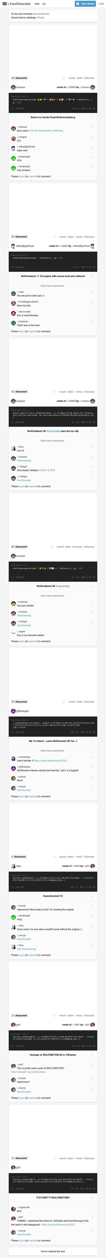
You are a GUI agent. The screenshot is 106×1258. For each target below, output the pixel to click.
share (79, 78)
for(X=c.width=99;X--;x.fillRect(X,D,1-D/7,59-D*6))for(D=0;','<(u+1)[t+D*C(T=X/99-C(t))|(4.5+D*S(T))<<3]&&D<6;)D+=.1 (53, 881)
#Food (40, 17)
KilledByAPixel (25, 246)
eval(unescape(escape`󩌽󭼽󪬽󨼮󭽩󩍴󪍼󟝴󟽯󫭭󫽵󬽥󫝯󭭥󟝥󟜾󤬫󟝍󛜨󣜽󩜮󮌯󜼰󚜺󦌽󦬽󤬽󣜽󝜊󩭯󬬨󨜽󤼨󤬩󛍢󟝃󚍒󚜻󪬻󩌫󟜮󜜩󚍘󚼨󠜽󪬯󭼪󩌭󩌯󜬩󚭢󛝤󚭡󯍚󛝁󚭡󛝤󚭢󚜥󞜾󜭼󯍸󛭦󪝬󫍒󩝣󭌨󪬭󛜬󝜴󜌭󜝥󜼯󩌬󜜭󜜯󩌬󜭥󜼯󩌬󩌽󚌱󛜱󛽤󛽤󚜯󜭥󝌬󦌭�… (53, 261)
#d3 (19, 949)
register (33, 176)
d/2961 (43, 470)
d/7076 (51, 470)
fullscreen (89, 78)
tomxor (20, 87)
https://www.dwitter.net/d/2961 (50, 760)
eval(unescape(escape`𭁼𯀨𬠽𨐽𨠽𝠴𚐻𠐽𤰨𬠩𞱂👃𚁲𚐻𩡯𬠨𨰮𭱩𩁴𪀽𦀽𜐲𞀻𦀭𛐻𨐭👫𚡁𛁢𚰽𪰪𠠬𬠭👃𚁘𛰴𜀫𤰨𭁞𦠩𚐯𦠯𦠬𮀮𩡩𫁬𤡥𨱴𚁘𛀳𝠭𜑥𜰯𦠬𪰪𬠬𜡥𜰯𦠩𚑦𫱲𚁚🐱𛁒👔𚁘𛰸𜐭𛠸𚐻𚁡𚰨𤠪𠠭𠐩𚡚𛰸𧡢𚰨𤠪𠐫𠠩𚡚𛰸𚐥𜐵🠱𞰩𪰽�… (53, 571)
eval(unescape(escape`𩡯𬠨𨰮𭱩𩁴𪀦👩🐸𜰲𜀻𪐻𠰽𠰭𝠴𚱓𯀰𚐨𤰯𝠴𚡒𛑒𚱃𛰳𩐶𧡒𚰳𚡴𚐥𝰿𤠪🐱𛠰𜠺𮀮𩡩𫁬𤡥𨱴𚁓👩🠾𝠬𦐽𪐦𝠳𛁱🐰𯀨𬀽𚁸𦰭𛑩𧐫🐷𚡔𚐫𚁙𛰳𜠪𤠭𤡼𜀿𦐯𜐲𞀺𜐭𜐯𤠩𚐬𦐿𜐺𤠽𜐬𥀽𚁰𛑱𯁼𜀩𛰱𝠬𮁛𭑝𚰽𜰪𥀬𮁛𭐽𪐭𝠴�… (53, 102)
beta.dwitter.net (41, 13)
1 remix (78, 236)
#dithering (57, 130)
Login (101, 3)
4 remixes (77, 546)
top (44, 3)
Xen (18, 865)
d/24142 (32, 130)
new (37, 3)
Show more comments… (53, 285)
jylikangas (22, 710)
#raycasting (53, 431)
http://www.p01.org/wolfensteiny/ (28, 1072)
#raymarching (24, 460)
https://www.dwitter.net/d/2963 (58, 1224)
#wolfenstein (20, 4)
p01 (18, 1024)
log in (22, 176)
